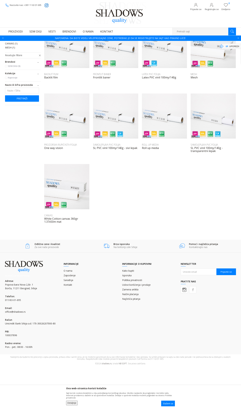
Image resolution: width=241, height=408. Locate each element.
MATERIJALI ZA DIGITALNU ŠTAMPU (45, 43)
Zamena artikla (130, 330)
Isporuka (127, 316)
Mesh (194, 118)
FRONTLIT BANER (17, 72)
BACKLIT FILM (14, 76)
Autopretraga (152, 48)
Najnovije (12, 118)
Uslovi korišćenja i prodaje (136, 325)
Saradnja (68, 321)
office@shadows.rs (15, 352)
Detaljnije (71, 402)
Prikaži (200, 48)
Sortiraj (167, 48)
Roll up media (150, 188)
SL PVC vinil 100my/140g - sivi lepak (115, 188)
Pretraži (22, 139)
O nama (68, 311)
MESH (10, 88)
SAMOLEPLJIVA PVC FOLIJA (21, 56)
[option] (120, 38)
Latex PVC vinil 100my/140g (159, 118)
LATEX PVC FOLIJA (17, 60)
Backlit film (51, 118)
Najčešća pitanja (131, 339)
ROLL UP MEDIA (16, 80)
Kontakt (68, 325)
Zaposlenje (70, 316)
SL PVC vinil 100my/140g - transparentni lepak (207, 190)
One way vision (53, 188)
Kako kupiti (128, 311)
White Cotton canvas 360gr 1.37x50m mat (61, 261)
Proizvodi (21, 43)
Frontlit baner (101, 118)
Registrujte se (212, 9)
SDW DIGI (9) (14, 106)
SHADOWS (10, 43)
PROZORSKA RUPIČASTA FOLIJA (18, 66)
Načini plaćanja (130, 335)
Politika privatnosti (132, 321)
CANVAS (11, 84)
